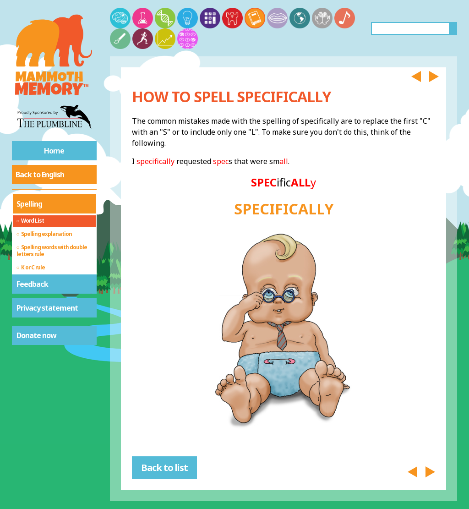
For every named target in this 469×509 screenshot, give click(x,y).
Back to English (40, 175)
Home (54, 151)
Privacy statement (47, 308)
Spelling (29, 204)
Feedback (32, 284)
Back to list (164, 467)
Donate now (36, 335)
